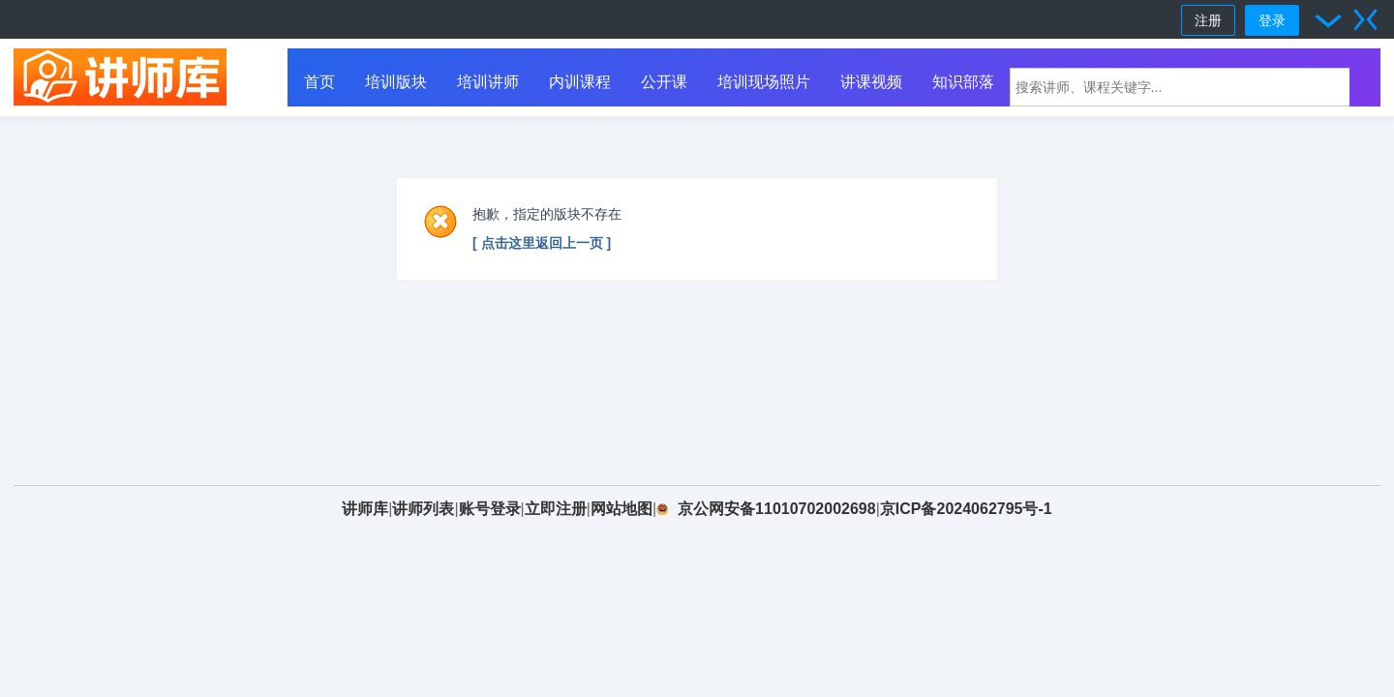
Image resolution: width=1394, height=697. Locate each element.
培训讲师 (488, 82)
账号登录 (490, 508)
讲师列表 (423, 508)
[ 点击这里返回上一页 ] (541, 243)
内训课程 (580, 82)
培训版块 (396, 82)
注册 (1208, 20)
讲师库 (365, 508)
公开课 (664, 82)
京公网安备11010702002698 (777, 508)
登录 (1272, 20)
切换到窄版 (1365, 19)
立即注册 (556, 508)
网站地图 (621, 508)
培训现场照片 (763, 82)
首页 (319, 82)
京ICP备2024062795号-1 (966, 508)
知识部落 (963, 82)
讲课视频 (871, 82)
